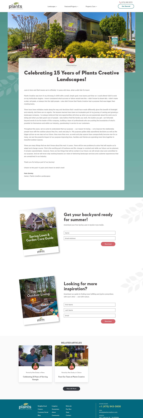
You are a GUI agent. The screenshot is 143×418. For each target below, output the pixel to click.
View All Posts (72, 389)
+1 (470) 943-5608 (110, 406)
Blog (39, 415)
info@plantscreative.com (108, 412)
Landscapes (51, 6)
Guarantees (55, 409)
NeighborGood (42, 406)
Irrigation (55, 406)
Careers (40, 409)
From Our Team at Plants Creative (71, 377)
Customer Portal (43, 412)
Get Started (126, 6)
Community (55, 415)
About (54, 412)
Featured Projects (71, 6)
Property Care (90, 6)
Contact (68, 415)
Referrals (69, 406)
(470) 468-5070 (126, 2)
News (43, 372)
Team (67, 412)
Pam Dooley (74, 65)
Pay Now (68, 409)
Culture (79, 372)
